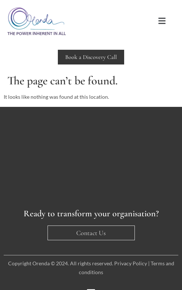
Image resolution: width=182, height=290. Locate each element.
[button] (162, 21)
